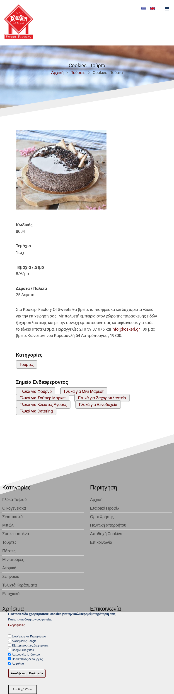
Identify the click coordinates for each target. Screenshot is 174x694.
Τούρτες (78, 72)
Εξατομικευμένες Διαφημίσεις (30, 646)
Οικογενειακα (14, 508)
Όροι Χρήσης (102, 516)
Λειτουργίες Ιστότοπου (26, 656)
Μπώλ (8, 525)
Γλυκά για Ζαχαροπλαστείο (102, 398)
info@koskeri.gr (126, 329)
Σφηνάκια (10, 576)
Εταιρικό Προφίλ (104, 508)
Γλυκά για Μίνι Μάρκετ (84, 391)
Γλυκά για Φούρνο (35, 391)
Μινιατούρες (13, 559)
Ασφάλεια (18, 665)
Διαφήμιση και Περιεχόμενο (29, 637)
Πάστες (8, 551)
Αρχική (57, 72)
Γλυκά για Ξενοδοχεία (98, 404)
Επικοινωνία (101, 542)
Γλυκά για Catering (36, 411)
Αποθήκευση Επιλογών (27, 674)
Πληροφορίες (16, 626)
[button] (61, 171)
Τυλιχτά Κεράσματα (19, 585)
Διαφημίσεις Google (24, 642)
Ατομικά (9, 567)
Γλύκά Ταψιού (14, 499)
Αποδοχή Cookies (106, 533)
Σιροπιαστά (12, 516)
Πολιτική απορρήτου (108, 525)
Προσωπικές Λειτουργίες (27, 660)
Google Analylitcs (23, 651)
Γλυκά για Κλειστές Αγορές (43, 404)
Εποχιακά (11, 593)
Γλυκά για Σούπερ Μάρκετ (42, 398)
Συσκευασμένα (15, 533)
